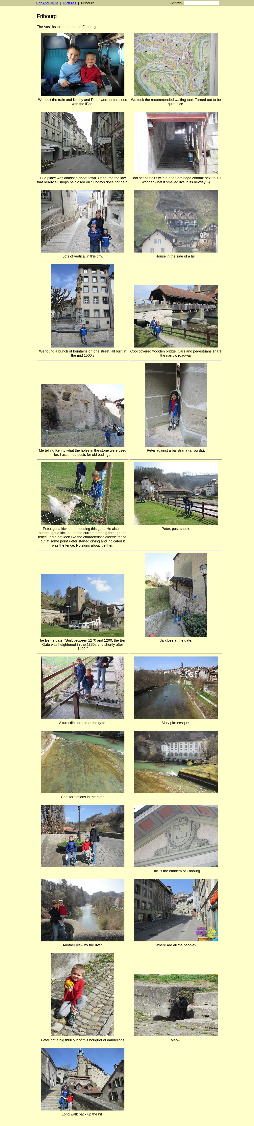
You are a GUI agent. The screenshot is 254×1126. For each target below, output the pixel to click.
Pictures (69, 3)
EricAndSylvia (47, 3)
